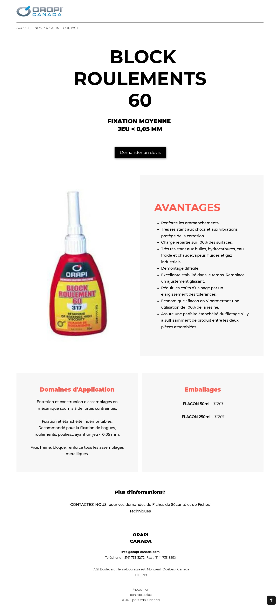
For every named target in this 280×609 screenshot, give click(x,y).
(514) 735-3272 (134, 557)
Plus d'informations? (140, 492)
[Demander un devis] (140, 152)
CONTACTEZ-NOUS (88, 504)
